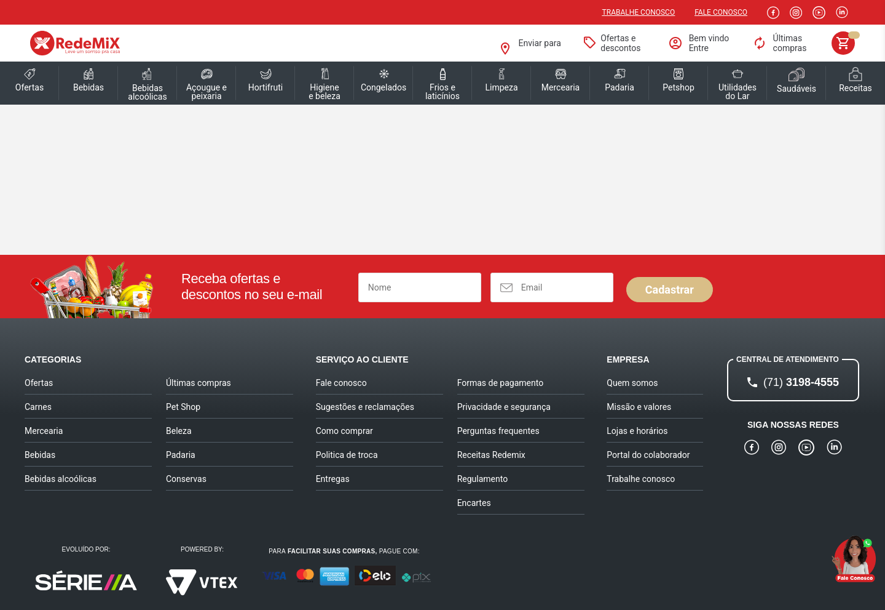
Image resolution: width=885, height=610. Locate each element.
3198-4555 (801, 382)
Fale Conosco (720, 12)
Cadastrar (669, 289)
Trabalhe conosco (638, 12)
